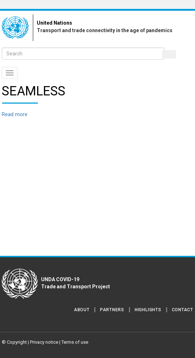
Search (169, 54)
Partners (112, 309)
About (82, 309)
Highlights (148, 309)
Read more (15, 114)
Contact (182, 309)
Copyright (17, 342)
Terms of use (74, 342)
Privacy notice (44, 342)
